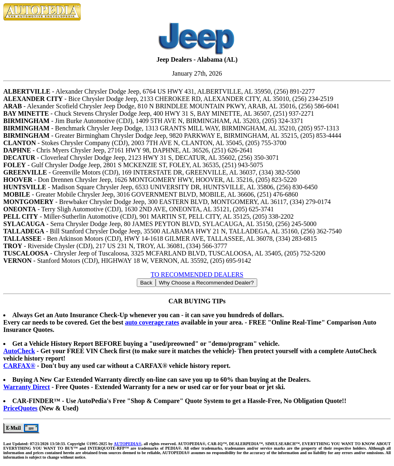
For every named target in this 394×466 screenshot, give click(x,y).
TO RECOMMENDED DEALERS (197, 274)
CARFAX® (19, 365)
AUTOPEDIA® (127, 443)
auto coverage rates (152, 322)
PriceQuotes (20, 408)
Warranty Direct (26, 386)
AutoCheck (19, 350)
